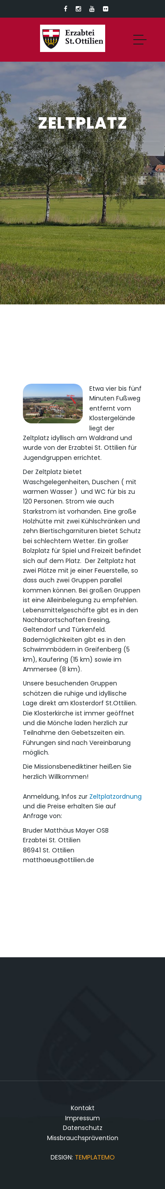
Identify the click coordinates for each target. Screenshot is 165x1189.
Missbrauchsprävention (82, 1137)
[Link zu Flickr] (105, 8)
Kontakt (83, 1108)
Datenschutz (83, 1127)
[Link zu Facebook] (65, 8)
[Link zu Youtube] (92, 8)
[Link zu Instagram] (78, 8)
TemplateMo (95, 1157)
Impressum (82, 1118)
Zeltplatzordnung (115, 796)
